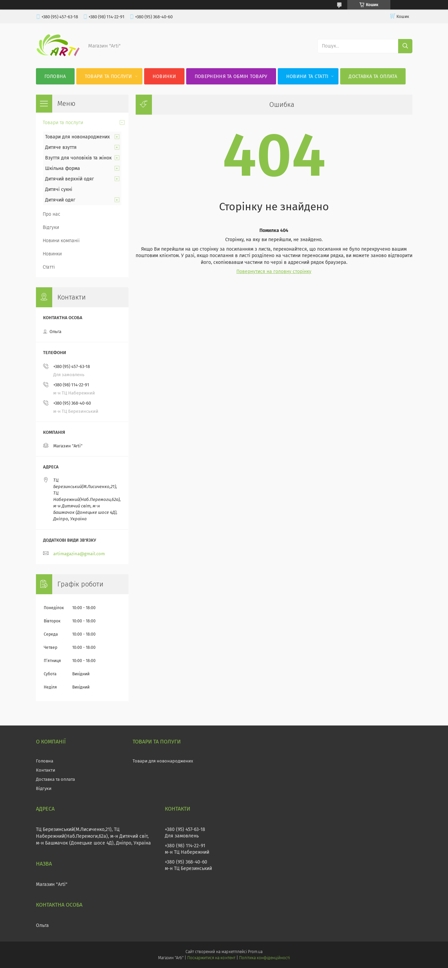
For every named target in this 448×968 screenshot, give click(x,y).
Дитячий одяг (60, 200)
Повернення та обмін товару (231, 76)
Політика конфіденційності (264, 957)
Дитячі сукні (58, 189)
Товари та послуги (108, 76)
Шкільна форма (62, 168)
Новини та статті (307, 76)
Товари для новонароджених (77, 137)
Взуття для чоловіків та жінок (78, 158)
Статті (49, 267)
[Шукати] (405, 46)
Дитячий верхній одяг (69, 179)
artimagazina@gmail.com (79, 553)
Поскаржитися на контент (211, 957)
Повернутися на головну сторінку (273, 271)
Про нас (51, 214)
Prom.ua (255, 951)
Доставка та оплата (373, 76)
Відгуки (51, 227)
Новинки (164, 76)
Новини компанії (61, 241)
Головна (55, 76)
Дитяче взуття (61, 147)
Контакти (45, 770)
